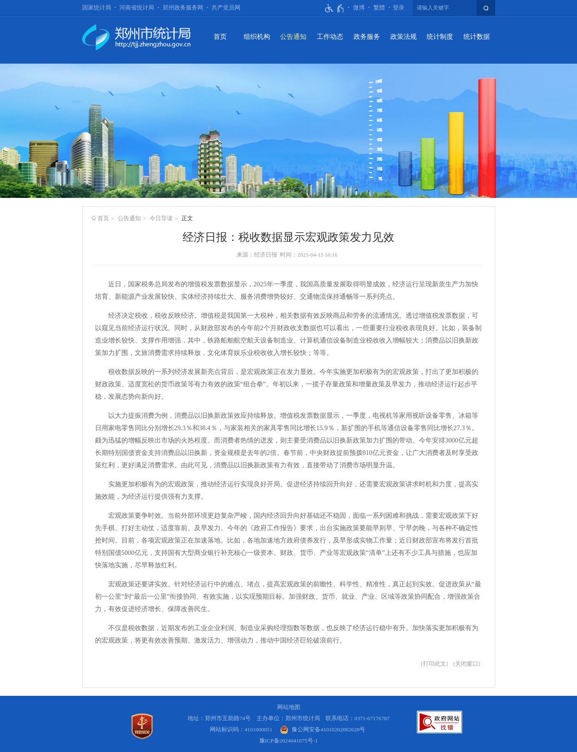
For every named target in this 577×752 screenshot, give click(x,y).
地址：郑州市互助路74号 (219, 718)
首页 (220, 36)
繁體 (379, 8)
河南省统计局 (136, 8)
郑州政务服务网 (183, 8)
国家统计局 (96, 8)
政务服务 (367, 36)
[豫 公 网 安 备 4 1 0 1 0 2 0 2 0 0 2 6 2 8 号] (323, 729)
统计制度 (440, 36)
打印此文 (434, 664)
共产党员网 (225, 8)
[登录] (398, 8)
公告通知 (293, 36)
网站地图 (288, 707)
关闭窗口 (466, 664)
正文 (187, 218)
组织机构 (257, 36)
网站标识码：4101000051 (241, 729)
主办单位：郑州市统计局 (288, 718)
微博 (359, 8)
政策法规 (403, 36)
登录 (398, 8)
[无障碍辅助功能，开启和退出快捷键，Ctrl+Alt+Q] (334, 8)
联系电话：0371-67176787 (357, 718)
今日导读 (161, 218)
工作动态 (330, 36)
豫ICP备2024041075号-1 (288, 741)
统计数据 (476, 36)
